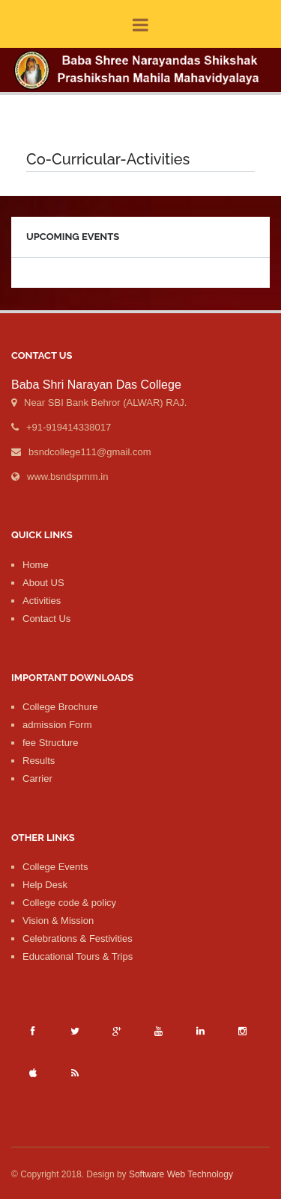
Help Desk (44, 884)
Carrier (37, 778)
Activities (41, 600)
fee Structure (50, 742)
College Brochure (59, 706)
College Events (55, 866)
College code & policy (69, 902)
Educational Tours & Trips (77, 956)
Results (38, 760)
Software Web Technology (181, 1174)
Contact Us (46, 618)
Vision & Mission (58, 920)
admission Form (56, 724)
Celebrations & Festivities (77, 938)
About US (43, 582)
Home (35, 564)
